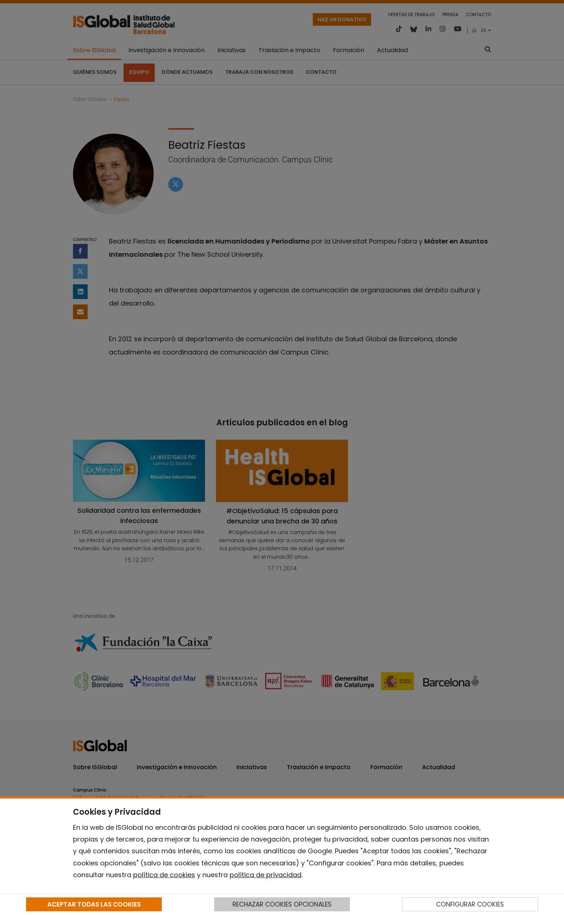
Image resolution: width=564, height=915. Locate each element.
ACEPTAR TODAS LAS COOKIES (94, 904)
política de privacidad (265, 874)
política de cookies (164, 874)
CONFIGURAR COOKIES (470, 904)
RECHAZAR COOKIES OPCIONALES (282, 904)
